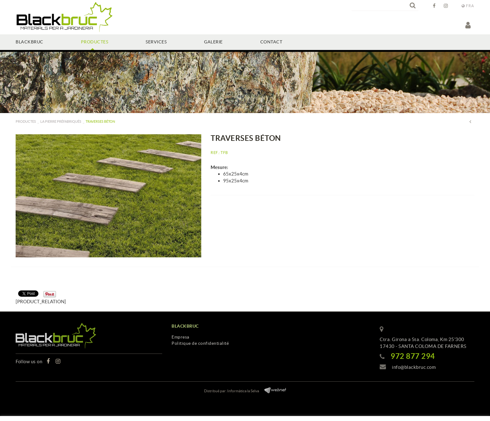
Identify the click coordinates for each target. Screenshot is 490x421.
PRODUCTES (26, 121)
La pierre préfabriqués (60, 121)
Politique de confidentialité (200, 343)
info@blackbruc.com (414, 367)
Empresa (180, 336)
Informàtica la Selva (243, 391)
